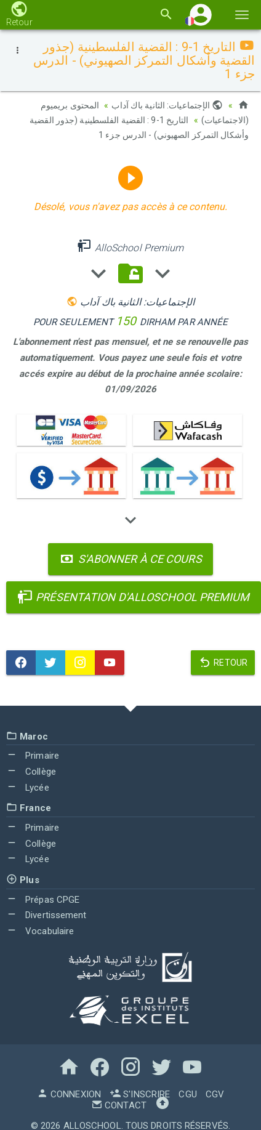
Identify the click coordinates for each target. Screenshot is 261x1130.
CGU (187, 1094)
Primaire (32, 755)
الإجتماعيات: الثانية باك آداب (167, 105)
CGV (215, 1094)
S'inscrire (140, 1094)
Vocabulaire (40, 931)
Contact (119, 1105)
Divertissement (46, 915)
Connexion (69, 1094)
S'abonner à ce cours (130, 558)
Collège (31, 771)
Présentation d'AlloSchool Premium (133, 597)
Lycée (27, 787)
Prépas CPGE (42, 899)
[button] (201, 14)
